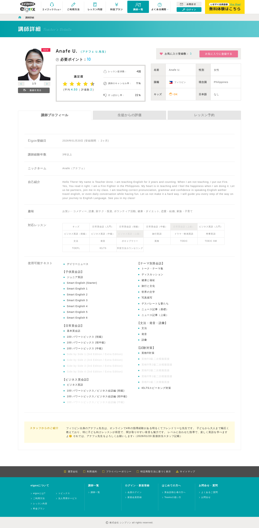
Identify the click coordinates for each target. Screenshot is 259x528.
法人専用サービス (67, 498)
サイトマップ (185, 471)
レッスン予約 (204, 115)
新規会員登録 (135, 497)
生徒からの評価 (130, 115)
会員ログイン (135, 492)
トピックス (64, 493)
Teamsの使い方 (172, 497)
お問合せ (188, 4)
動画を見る (32, 90)
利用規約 (90, 471)
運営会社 (71, 471)
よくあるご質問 (209, 492)
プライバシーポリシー (116, 471)
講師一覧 (95, 492)
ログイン (189, 9)
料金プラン (39, 509)
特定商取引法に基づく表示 (154, 471)
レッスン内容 (40, 503)
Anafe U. (66, 51)
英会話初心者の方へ (175, 492)
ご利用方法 (39, 498)
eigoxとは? (39, 493)
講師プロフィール (54, 115)
